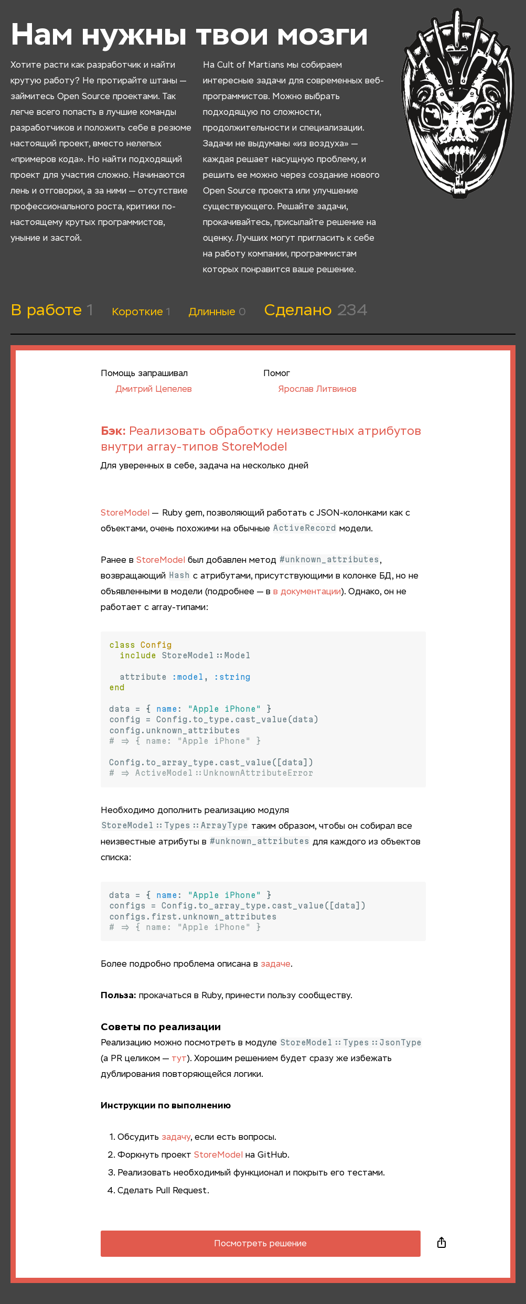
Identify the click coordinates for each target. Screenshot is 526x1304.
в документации (307, 592)
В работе (51, 311)
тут (179, 1059)
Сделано (316, 311)
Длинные (217, 312)
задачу (176, 1138)
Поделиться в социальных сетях (441, 1244)
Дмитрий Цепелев (146, 389)
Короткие (141, 312)
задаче (276, 964)
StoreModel (125, 513)
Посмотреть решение (260, 1244)
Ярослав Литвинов (310, 389)
